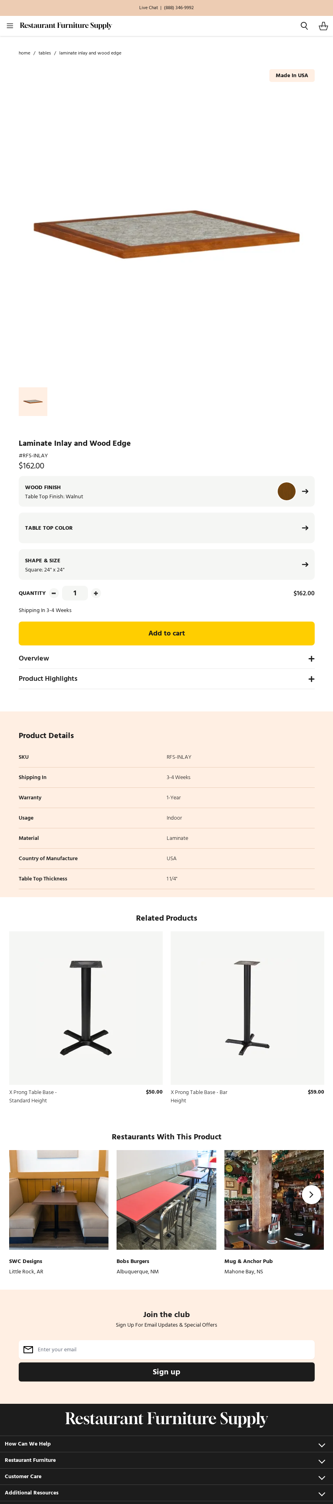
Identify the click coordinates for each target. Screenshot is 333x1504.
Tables (45, 53)
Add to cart (166, 633)
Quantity (32, 593)
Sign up (166, 1372)
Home (24, 53)
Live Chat (148, 8)
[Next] (311, 1194)
